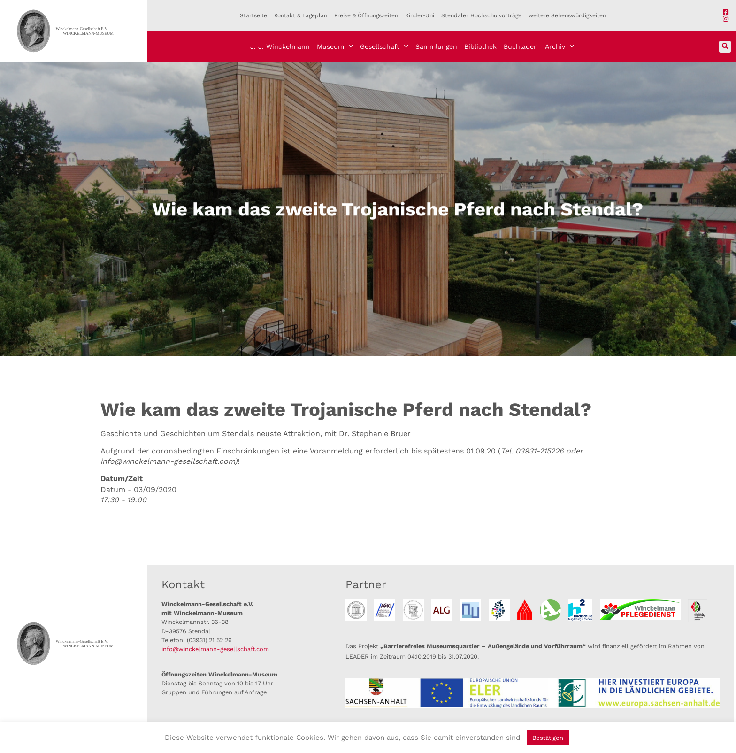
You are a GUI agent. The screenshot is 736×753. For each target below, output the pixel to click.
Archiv (559, 46)
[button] (725, 47)
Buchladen (521, 46)
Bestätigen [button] (547, 737)
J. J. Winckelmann (280, 46)
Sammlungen (436, 46)
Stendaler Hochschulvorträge (481, 15)
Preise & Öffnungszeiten (366, 15)
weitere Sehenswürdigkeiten (567, 15)
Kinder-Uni (419, 15)
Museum (335, 46)
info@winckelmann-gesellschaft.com (215, 649)
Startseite (253, 15)
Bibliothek (480, 46)
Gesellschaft (384, 46)
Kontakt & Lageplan (300, 15)
